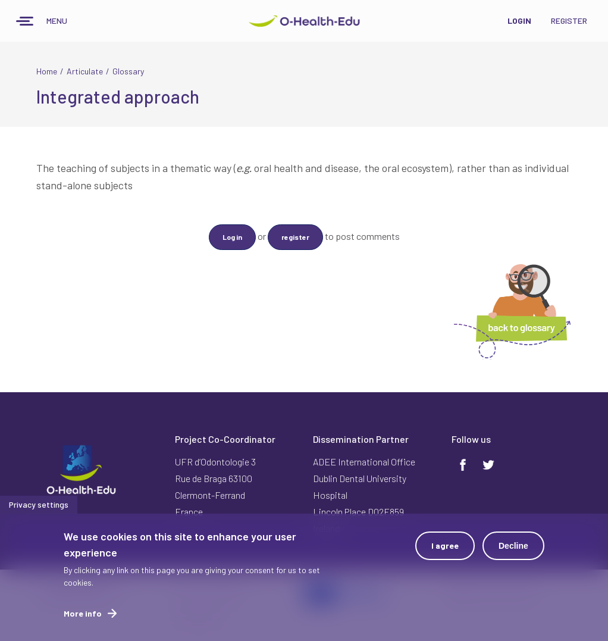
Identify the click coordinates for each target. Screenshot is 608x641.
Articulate (85, 71)
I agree (445, 549)
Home (46, 71)
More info (83, 617)
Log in (232, 237)
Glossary (128, 71)
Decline (513, 549)
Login (519, 20)
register (295, 237)
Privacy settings (38, 508)
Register (569, 20)
